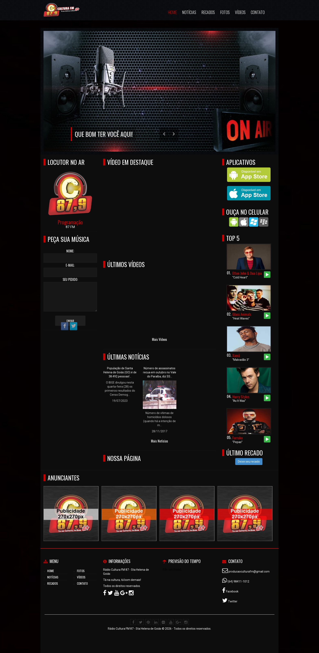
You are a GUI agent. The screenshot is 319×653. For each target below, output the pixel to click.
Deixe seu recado (249, 461)
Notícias (189, 12)
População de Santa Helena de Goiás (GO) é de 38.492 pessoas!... (120, 372)
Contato (258, 12)
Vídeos (240, 12)
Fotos (225, 12)
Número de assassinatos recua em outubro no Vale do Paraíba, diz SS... (159, 372)
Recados (208, 12)
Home (172, 12)
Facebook (231, 591)
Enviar (70, 320)
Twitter (232, 601)
